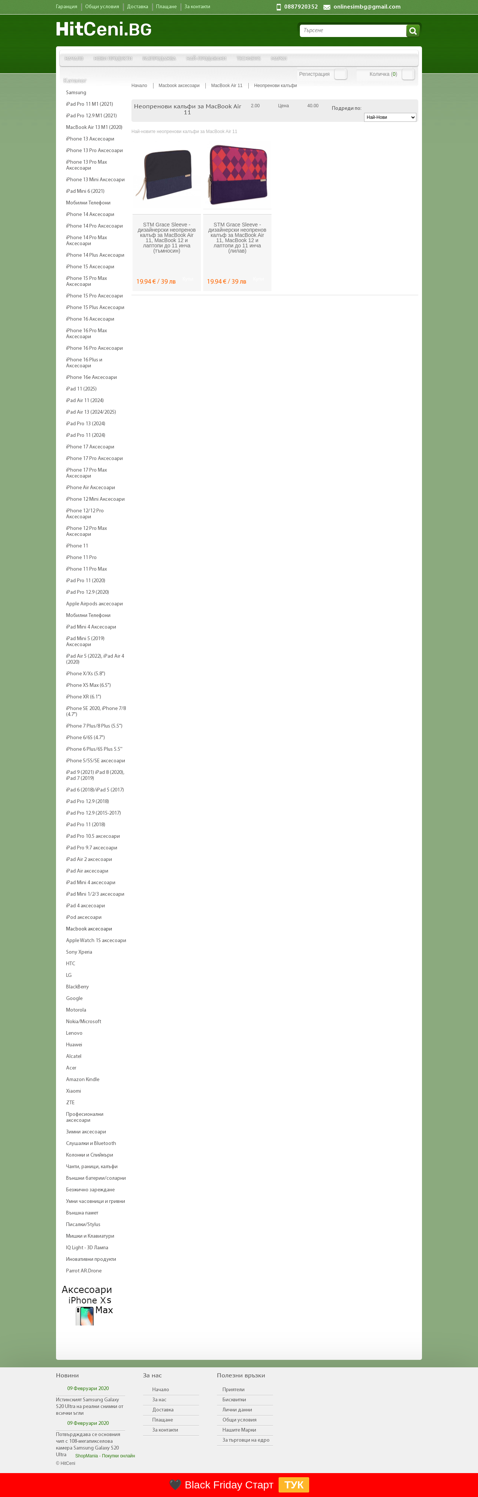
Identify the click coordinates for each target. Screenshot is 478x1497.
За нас (159, 1400)
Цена (283, 105)
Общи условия (240, 1420)
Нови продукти (113, 58)
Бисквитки (234, 1400)
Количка (408, 74)
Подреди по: (346, 108)
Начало (74, 58)
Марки (279, 58)
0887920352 (301, 7)
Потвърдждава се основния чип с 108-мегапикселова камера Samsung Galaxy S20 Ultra (88, 1445)
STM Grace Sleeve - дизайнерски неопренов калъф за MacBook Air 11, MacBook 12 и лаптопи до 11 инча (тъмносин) (167, 238)
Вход (341, 74)
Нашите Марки (239, 1430)
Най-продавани (206, 58)
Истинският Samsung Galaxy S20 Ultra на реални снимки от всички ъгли (89, 1406)
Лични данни (237, 1410)
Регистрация (314, 74)
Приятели (234, 1390)
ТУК (294, 1485)
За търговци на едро (246, 1440)
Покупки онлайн (118, 1456)
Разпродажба (159, 58)
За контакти (165, 1430)
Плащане (162, 1420)
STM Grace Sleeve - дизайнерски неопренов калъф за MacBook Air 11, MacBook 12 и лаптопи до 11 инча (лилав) (237, 238)
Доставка (163, 1410)
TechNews (249, 58)
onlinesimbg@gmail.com (367, 7)
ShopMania (86, 1456)
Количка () (383, 74)
